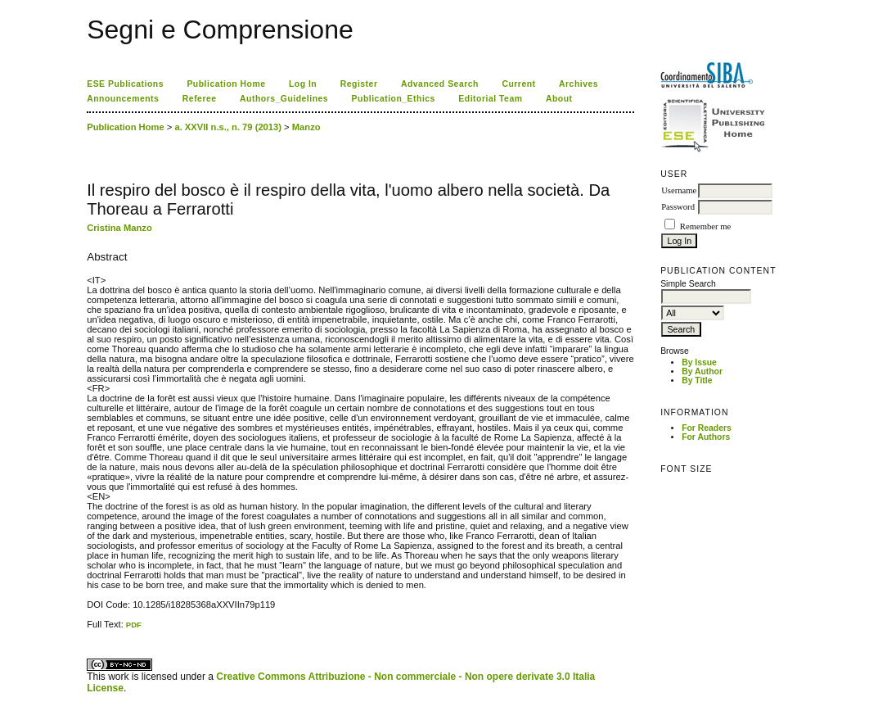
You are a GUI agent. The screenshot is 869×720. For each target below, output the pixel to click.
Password (678, 206)
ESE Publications (125, 83)
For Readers (707, 427)
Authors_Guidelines (284, 98)
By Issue (699, 362)
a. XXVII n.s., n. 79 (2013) (227, 127)
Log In (303, 83)
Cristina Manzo (119, 228)
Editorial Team (490, 98)
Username (678, 190)
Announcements (123, 98)
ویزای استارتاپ (91, 629)
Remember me (705, 226)
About (559, 98)
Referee (199, 98)
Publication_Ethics (393, 98)
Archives (578, 83)
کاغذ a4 (88, 629)
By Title (697, 380)
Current (518, 83)
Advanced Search (440, 83)
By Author (702, 371)
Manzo (306, 127)
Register (359, 83)
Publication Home (226, 83)
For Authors (706, 437)
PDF (134, 624)
